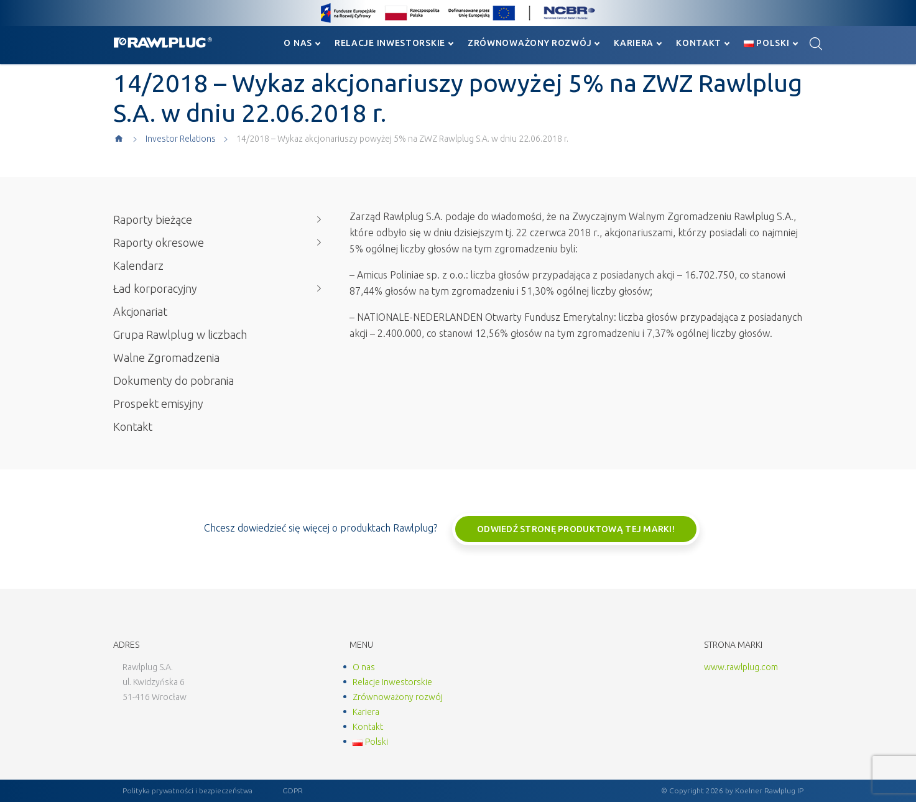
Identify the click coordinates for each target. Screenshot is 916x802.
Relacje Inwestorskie (390, 43)
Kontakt (698, 43)
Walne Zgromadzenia (166, 357)
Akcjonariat (140, 311)
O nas (298, 43)
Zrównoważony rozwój (529, 43)
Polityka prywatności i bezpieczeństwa (187, 790)
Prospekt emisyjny (158, 403)
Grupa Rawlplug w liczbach (180, 334)
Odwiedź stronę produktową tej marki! (576, 529)
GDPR (292, 790)
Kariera (634, 43)
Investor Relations (181, 139)
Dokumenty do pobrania (173, 380)
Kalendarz (138, 265)
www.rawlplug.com (741, 667)
